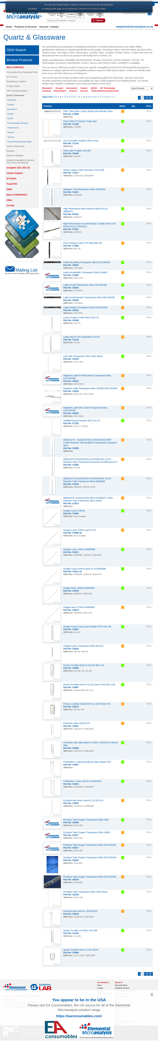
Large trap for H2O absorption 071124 (81, 337)
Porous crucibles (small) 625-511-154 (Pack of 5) (86, 704)
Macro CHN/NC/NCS (17, 194)
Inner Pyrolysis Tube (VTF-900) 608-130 (82, 243)
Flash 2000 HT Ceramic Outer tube (80, 121)
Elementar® (11, 100)
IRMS (9, 189)
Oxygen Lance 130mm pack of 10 (79, 530)
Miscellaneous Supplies (16, 81)
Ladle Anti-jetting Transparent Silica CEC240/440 (86, 262)
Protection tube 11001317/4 (76, 723)
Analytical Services (122, 988)
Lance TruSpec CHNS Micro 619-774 (81, 317)
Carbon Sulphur (15, 173)
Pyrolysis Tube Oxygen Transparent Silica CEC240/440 (89, 845)
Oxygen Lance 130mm (74, 510)
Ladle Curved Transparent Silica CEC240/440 (85, 285)
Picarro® (10, 132)
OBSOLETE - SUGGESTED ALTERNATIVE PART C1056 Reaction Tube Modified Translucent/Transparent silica (90, 443)
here (39, 9)
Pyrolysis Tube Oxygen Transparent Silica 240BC (86, 832)
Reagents (11, 151)
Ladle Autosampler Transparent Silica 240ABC (85, 272)
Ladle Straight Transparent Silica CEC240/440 (85, 307)
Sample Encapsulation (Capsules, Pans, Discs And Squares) (20, 161)
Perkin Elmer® (12, 128)
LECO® (10, 118)
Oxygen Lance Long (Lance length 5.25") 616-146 (87, 626)
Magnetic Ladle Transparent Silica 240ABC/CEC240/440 (90, 388)
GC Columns (12, 77)
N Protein (11, 178)
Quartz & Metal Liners (16, 146)
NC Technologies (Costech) (17, 123)
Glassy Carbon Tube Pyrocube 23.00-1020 (83, 170)
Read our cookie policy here (118, 9)
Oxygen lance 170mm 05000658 (78, 607)
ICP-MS (10, 205)
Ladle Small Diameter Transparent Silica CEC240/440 (89, 297)
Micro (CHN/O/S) (15, 67)
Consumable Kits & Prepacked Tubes (22, 72)
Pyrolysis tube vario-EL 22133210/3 (80, 911)
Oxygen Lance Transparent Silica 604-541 (83, 646)
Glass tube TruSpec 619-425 (77, 150)
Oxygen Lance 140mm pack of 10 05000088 (84, 568)
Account (44, 26)
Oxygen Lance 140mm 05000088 (79, 549)
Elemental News (121, 985)
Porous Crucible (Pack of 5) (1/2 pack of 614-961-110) (89, 684)
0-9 (55, 97)
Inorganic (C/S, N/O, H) (18, 167)
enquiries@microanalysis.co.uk (134, 26)
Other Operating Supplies (17, 91)
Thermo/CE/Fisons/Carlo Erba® (19, 142)
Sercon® (10, 137)
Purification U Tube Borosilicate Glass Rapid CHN (87, 762)
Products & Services (26, 26)
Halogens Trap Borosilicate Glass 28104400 (84, 189)
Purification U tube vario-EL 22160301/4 (82, 781)
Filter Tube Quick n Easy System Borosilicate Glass (87, 111)
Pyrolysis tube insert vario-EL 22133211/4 (83, 800)
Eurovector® (12, 109)
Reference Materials (15, 156)
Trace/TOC (12, 184)
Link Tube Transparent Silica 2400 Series (83, 356)
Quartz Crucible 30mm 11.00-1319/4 (80, 950)
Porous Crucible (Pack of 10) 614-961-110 (83, 665)
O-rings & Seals (13, 86)
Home (9, 26)
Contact (54, 26)
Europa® (10, 104)
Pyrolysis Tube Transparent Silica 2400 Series (85, 892)
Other (9, 200)
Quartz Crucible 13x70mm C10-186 (80, 930)
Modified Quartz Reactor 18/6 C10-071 (81, 420)
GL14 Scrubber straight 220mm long (80, 140)
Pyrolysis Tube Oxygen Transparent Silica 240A (86, 819)
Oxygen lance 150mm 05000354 (78, 588)
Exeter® (10, 114)
